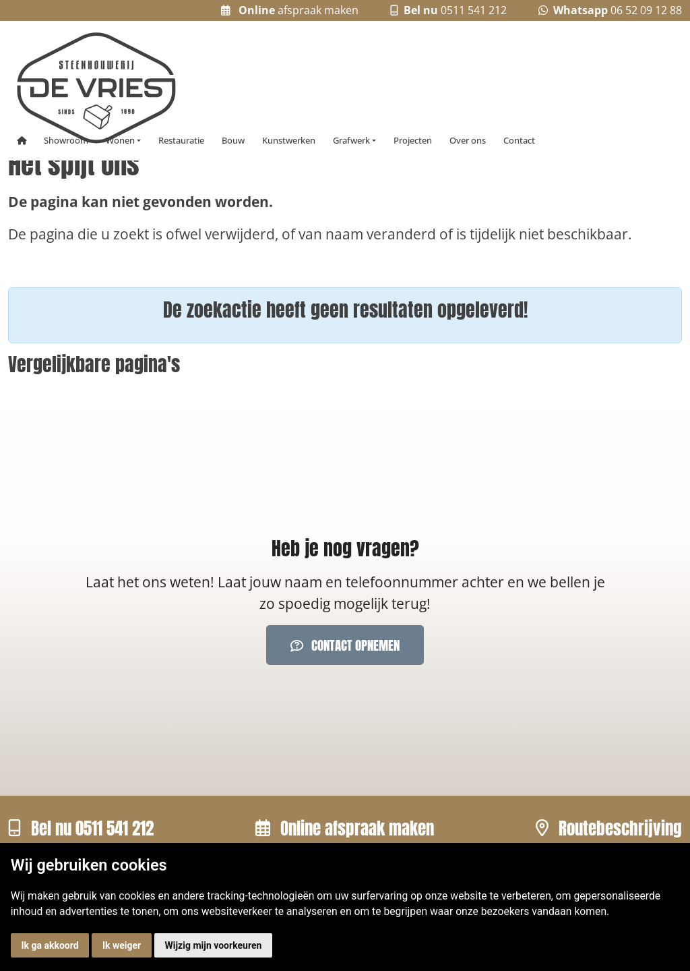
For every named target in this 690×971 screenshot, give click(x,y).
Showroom (66, 140)
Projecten (413, 140)
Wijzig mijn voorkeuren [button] (213, 945)
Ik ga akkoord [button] (49, 945)
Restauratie (181, 140)
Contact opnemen (345, 645)
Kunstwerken (288, 140)
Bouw (233, 140)
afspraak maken (289, 10)
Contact (519, 140)
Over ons (467, 140)
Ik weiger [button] (121, 945)
